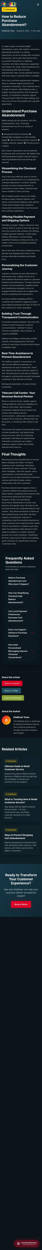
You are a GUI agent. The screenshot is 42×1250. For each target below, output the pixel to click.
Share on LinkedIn (12, 683)
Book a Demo (21, 904)
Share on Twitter (11, 691)
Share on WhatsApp (12, 698)
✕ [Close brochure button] (38, 1238)
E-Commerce (9, 9)
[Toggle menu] (38, 4)
